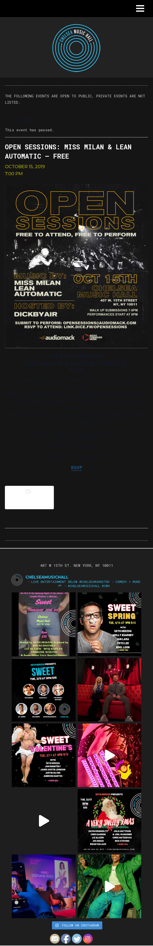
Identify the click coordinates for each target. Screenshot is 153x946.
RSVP (76, 467)
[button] (140, 8)
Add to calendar (29, 497)
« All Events (21, 119)
